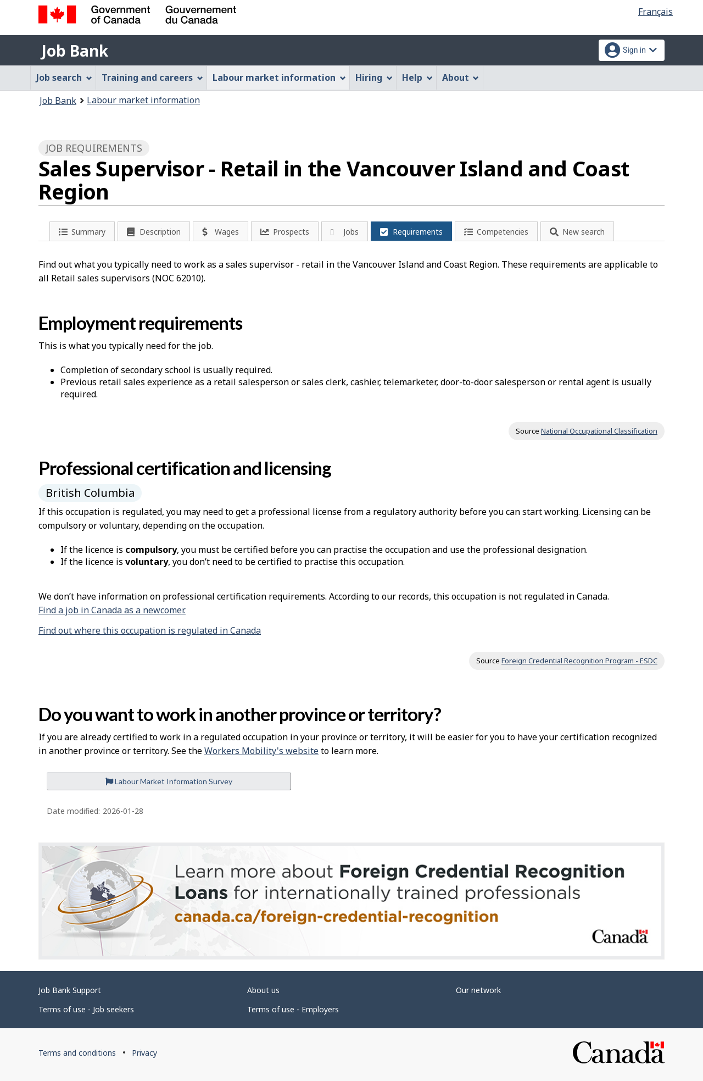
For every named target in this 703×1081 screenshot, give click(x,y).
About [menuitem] (460, 77)
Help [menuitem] (417, 77)
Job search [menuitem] (64, 77)
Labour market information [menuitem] (279, 77)
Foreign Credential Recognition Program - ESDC (579, 661)
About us (263, 990)
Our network (478, 990)
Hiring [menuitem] (374, 77)
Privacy (144, 1052)
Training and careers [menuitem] (152, 77)
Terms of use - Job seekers (86, 1009)
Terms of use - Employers (293, 1009)
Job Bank (74, 50)
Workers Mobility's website (261, 751)
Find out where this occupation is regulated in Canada (149, 630)
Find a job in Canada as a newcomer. (112, 610)
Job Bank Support (69, 990)
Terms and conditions (77, 1052)
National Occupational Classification (599, 431)
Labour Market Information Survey (168, 781)
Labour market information (143, 100)
